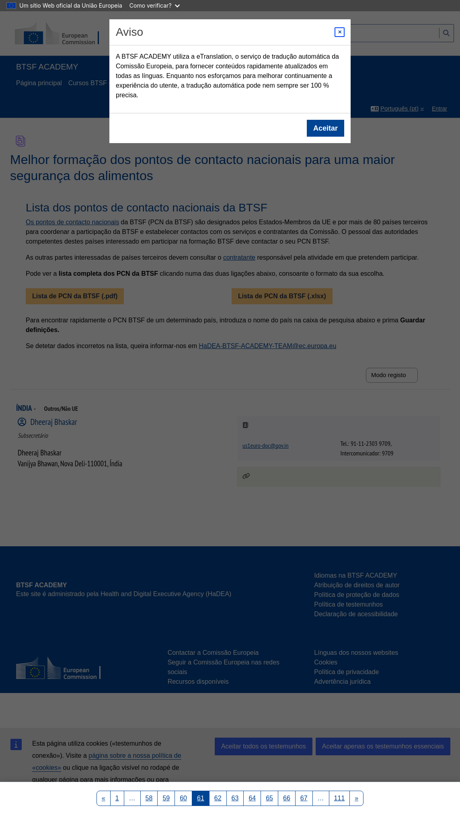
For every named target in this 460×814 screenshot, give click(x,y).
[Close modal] (339, 32)
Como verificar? (154, 5)
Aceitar (325, 128)
